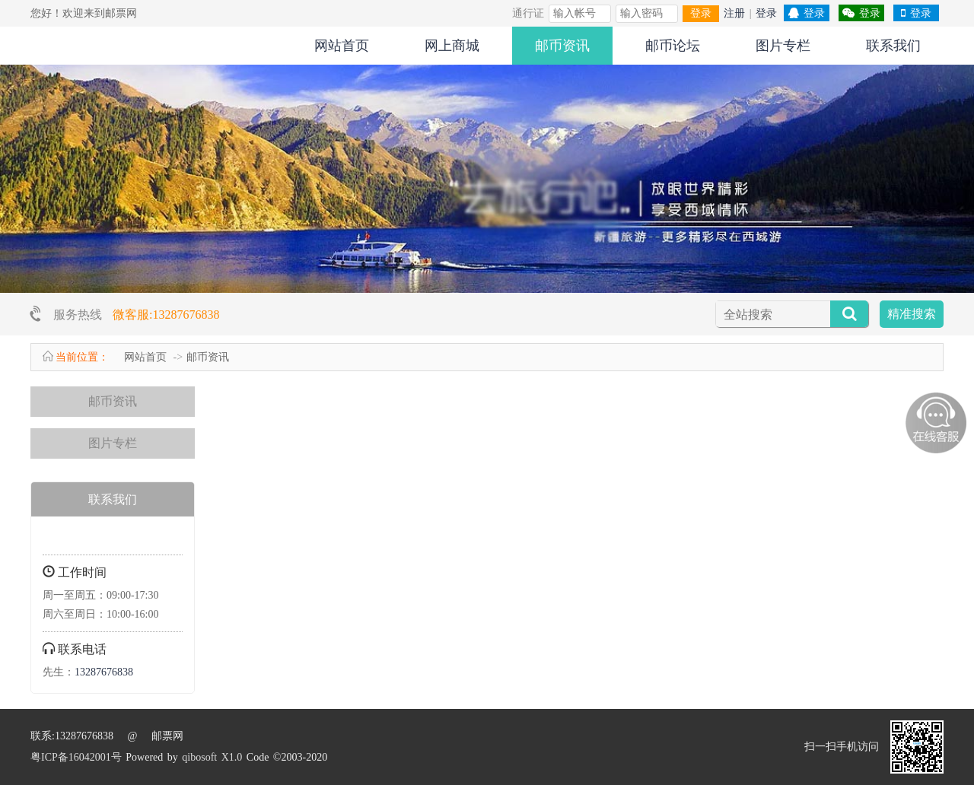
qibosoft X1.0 (212, 757)
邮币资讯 (562, 45)
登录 (700, 13)
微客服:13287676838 (166, 314)
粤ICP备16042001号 (76, 757)
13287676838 (104, 672)
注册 (734, 13)
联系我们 (893, 45)
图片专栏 (783, 45)
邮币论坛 (672, 45)
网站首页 (341, 45)
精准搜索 (911, 313)
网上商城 (452, 45)
